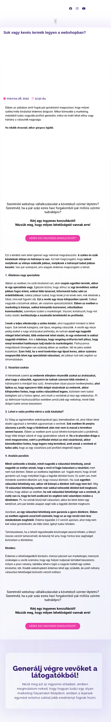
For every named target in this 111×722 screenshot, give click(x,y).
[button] (55, 21)
